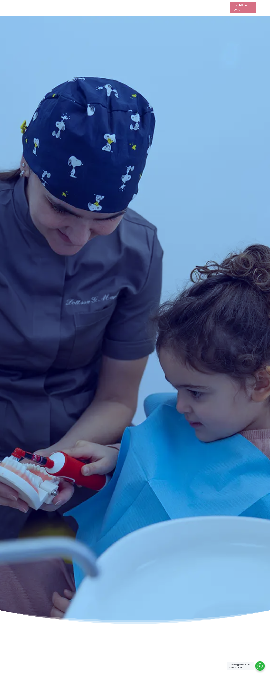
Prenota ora (240, 7)
